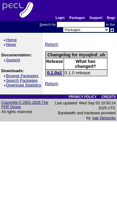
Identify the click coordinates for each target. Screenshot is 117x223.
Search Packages (23, 80)
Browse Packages (23, 75)
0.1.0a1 (54, 72)
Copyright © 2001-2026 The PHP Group (24, 104)
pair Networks (104, 118)
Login (60, 18)
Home (12, 39)
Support (95, 18)
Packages (77, 18)
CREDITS (108, 96)
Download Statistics (24, 85)
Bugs (111, 18)
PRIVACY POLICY (83, 96)
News (12, 44)
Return (51, 44)
